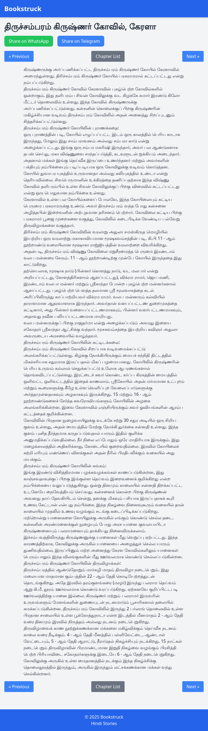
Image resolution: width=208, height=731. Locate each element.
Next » (193, 56)
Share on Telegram (81, 41)
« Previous (19, 56)
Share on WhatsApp (29, 41)
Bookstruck (22, 8)
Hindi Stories (104, 723)
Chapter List (108, 56)
